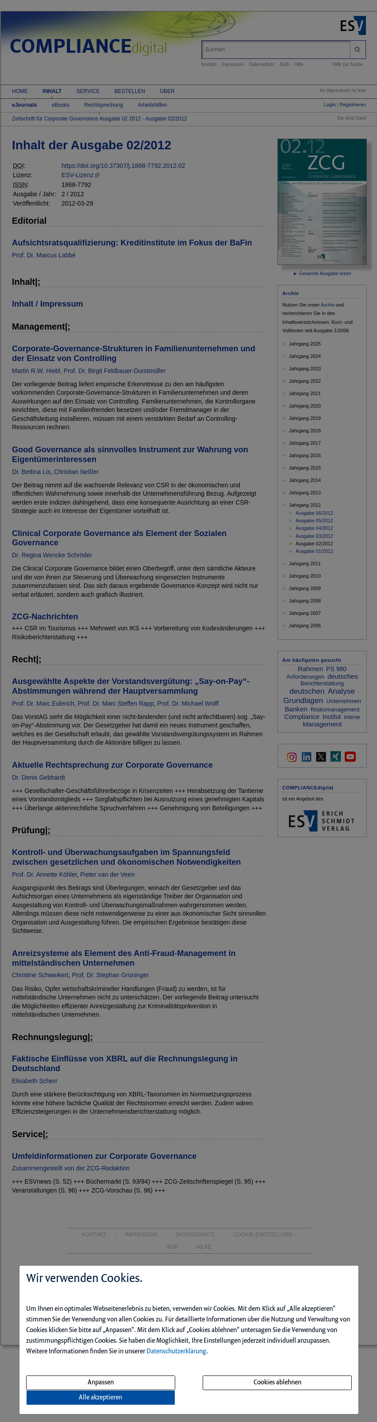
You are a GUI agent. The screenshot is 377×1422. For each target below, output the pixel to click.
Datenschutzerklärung (176, 1351)
